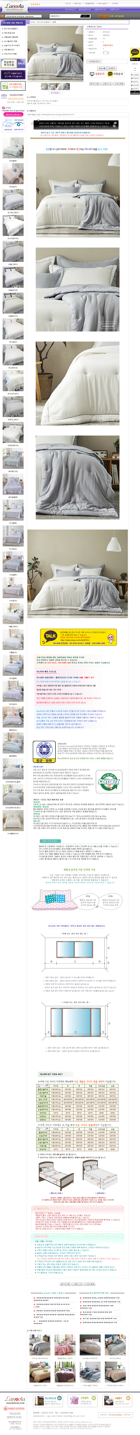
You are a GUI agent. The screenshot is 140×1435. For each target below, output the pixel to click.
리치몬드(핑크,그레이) (115, 1385)
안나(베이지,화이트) (90, 1358)
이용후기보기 (115, 9)
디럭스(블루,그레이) (90, 1385)
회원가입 (77, 3)
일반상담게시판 (85, 9)
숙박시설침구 (103, 3)
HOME (32, 22)
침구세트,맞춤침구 (44, 22)
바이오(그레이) (115, 1358)
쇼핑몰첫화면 (89, 3)
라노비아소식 (70, 9)
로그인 (68, 3)
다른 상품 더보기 (35, 1331)
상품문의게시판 (100, 9)
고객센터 (115, 3)
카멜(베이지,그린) (39, 1385)
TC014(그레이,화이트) (40, 1358)
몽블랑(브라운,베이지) (65, 1385)
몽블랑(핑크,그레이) (65, 1358)
